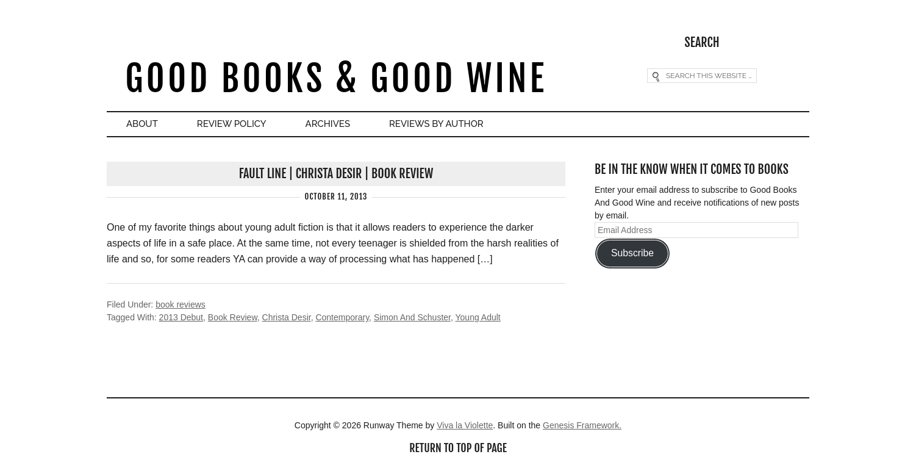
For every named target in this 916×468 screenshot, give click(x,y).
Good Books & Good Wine (335, 78)
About (142, 123)
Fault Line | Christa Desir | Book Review (336, 173)
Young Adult (478, 317)
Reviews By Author (436, 123)
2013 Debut (181, 317)
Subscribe (632, 253)
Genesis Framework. (582, 425)
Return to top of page (458, 448)
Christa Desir (286, 317)
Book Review (232, 317)
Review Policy (232, 123)
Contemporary (342, 317)
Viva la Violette (465, 425)
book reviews (181, 304)
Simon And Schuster (412, 317)
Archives (328, 123)
